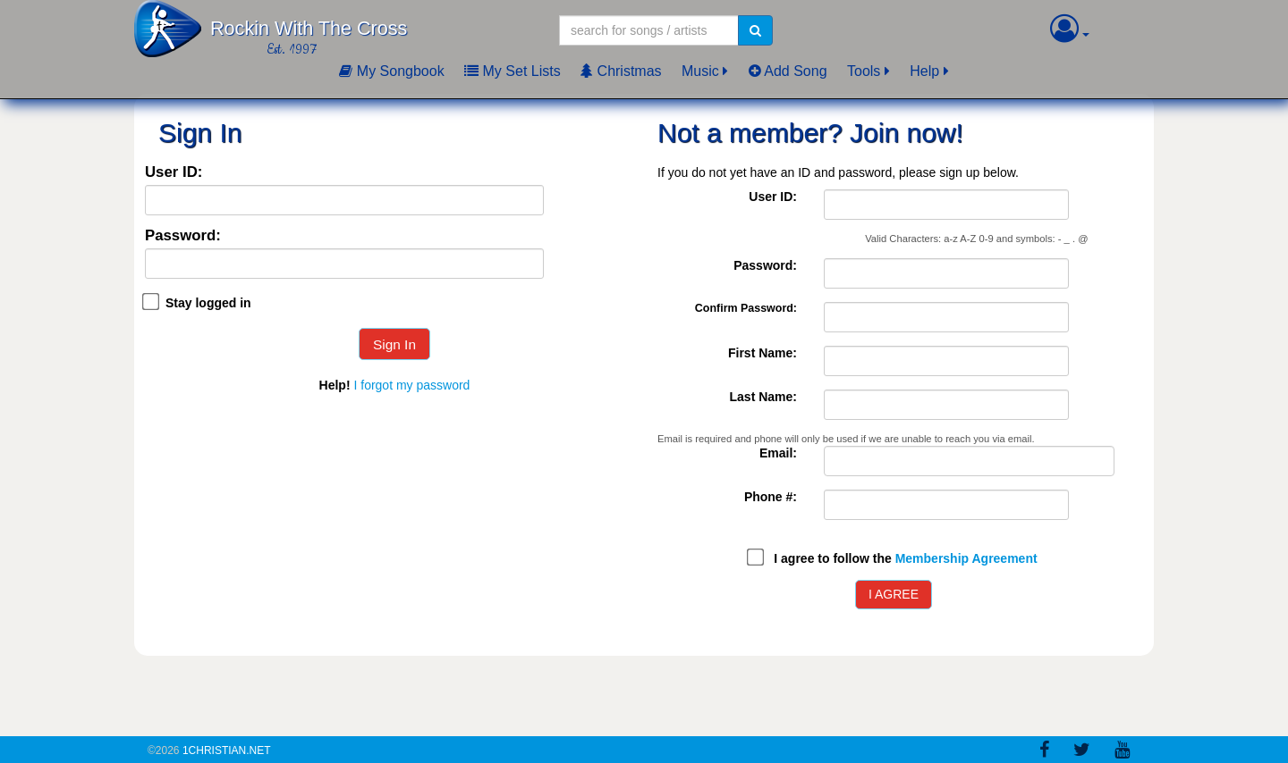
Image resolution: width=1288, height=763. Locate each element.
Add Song (788, 71)
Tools (863, 71)
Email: (778, 453)
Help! (335, 385)
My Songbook (391, 71)
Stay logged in (208, 303)
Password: (183, 236)
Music (700, 71)
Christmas (620, 71)
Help (924, 71)
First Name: (762, 353)
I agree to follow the (905, 558)
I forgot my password (411, 385)
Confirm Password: (746, 308)
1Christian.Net (226, 750)
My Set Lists (512, 71)
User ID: (173, 172)
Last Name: (763, 397)
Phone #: (770, 497)
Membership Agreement (966, 558)
